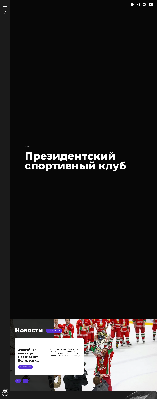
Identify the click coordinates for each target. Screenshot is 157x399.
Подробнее (25, 367)
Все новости (54, 331)
